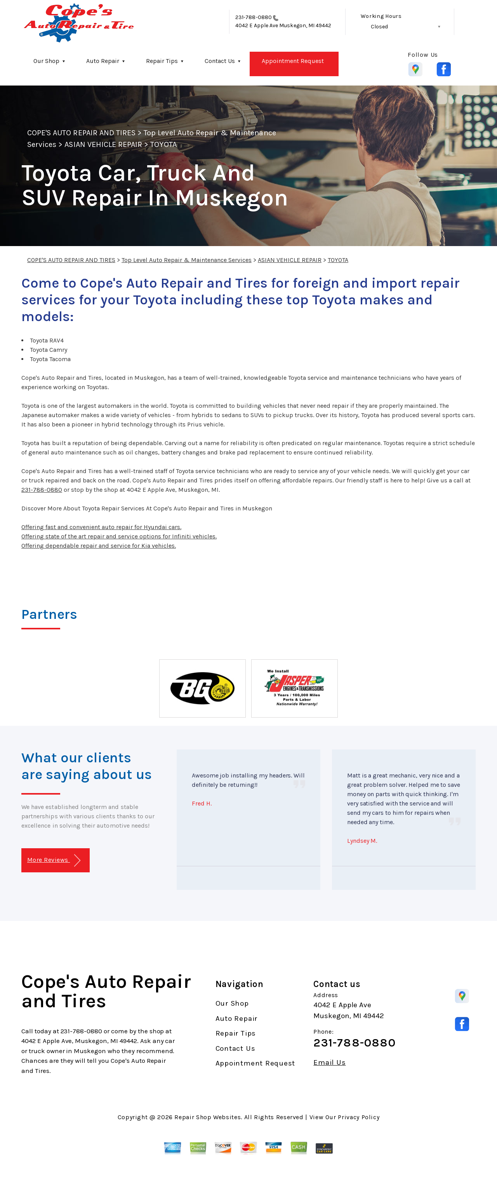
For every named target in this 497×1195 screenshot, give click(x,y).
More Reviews (53, 860)
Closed (379, 26)
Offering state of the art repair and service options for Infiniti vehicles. (119, 536)
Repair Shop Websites (207, 1117)
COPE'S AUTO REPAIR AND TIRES (81, 132)
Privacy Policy (358, 1117)
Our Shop (46, 61)
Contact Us (220, 61)
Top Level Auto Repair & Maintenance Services (187, 260)
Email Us (329, 1062)
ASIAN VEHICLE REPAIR (103, 144)
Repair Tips (162, 61)
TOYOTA (163, 144)
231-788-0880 (253, 17)
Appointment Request (293, 61)
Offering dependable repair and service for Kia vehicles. (98, 545)
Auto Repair (102, 61)
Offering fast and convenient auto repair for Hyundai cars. (101, 527)
